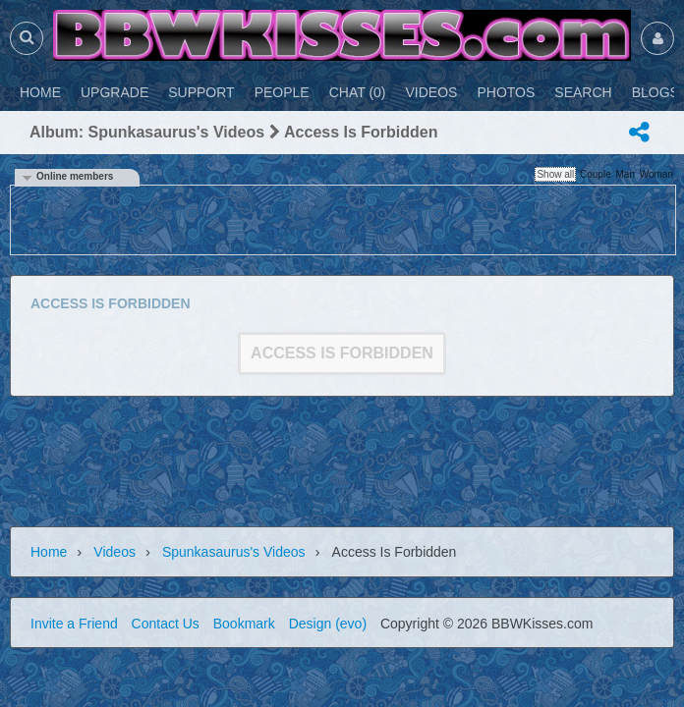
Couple (595, 174)
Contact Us (166, 623)
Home (48, 552)
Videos (114, 552)
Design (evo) (328, 623)
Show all (555, 174)
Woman (656, 174)
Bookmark (244, 623)
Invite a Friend (74, 623)
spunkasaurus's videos (234, 552)
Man (624, 174)
